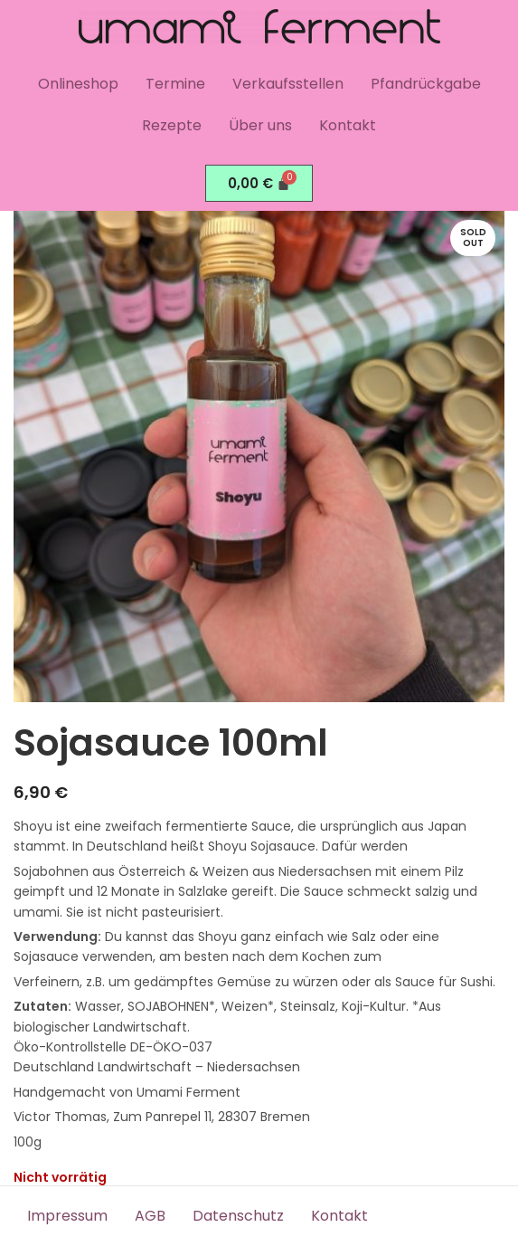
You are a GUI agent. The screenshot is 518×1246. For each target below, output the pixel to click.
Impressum (67, 1215)
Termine (175, 83)
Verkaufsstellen (288, 83)
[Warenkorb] (259, 183)
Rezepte (172, 125)
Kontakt (347, 125)
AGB (150, 1215)
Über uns (260, 125)
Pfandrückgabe (426, 83)
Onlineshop (78, 83)
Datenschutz (238, 1215)
